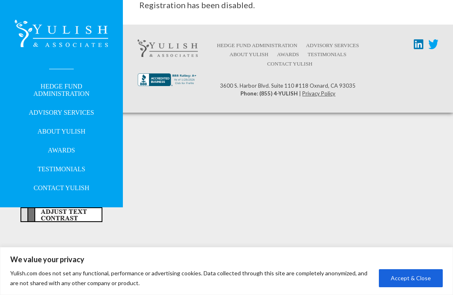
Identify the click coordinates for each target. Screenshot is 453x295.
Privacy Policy (318, 93)
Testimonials (61, 169)
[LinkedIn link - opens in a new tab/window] (419, 46)
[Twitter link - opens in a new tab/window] (433, 46)
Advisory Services (61, 112)
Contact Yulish (61, 187)
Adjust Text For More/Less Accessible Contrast (61, 214)
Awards (61, 150)
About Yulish (62, 131)
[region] (226, 271)
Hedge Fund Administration (62, 90)
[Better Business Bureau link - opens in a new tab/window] (168, 83)
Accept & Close (411, 278)
